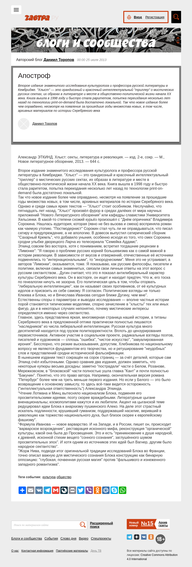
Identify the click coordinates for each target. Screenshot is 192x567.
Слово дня (68, 538)
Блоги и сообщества (26, 538)
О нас (15, 550)
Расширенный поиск (101, 525)
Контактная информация (37, 550)
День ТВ (96, 550)
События (51, 538)
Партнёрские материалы (72, 550)
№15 (147, 523)
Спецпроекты (101, 538)
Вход (138, 17)
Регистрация (154, 17)
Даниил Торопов (59, 60)
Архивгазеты (163, 524)
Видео (83, 538)
